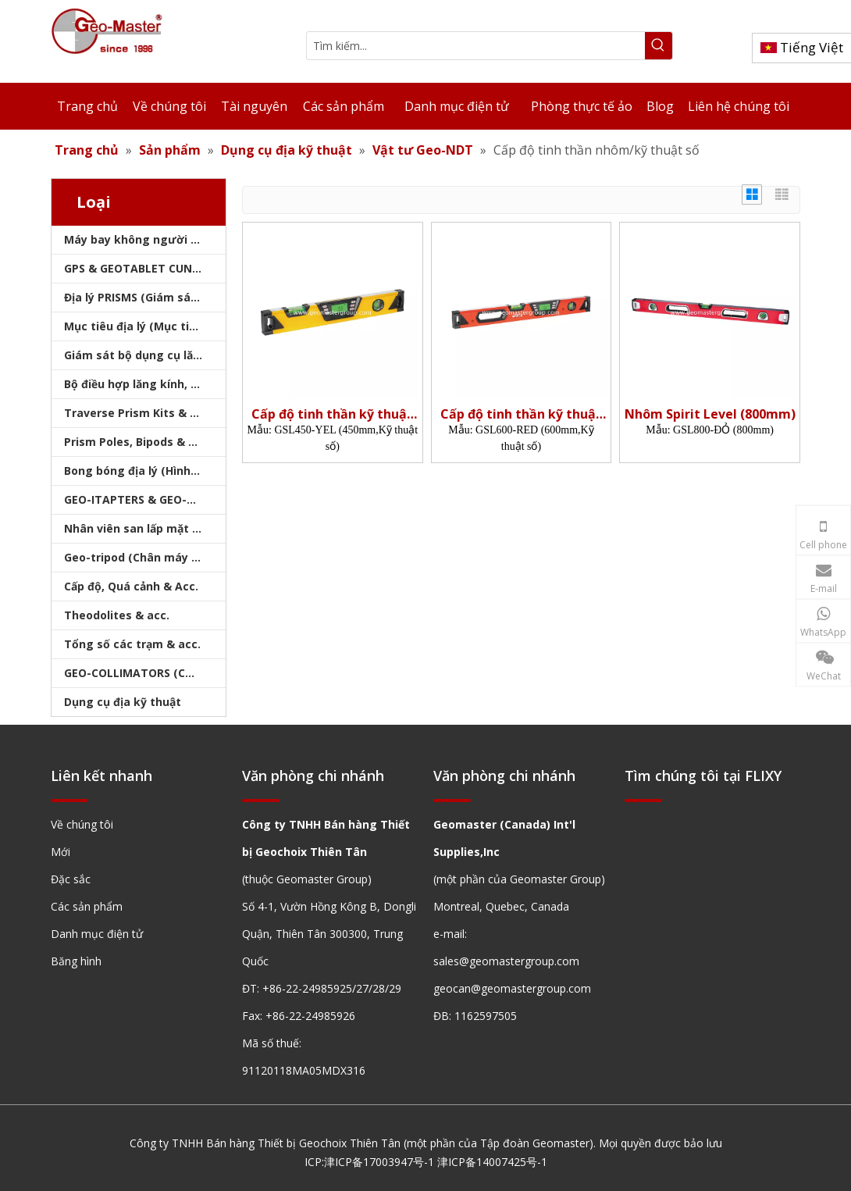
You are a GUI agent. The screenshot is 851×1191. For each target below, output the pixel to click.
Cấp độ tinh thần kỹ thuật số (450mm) (332, 414)
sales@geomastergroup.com (506, 961)
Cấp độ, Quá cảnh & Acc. (131, 586)
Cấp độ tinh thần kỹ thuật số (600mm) (521, 414)
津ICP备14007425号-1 (492, 1161)
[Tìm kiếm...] (476, 45)
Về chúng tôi (82, 824)
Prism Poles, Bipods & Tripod (144, 441)
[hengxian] (69, 799)
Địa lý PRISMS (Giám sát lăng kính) (145, 297)
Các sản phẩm (87, 906)
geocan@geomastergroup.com (512, 988)
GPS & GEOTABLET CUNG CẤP (144, 268)
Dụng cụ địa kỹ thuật (122, 701)
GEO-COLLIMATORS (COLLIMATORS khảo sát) (145, 672)
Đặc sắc (71, 879)
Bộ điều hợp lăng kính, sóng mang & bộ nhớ (145, 383)
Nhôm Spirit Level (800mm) (710, 414)
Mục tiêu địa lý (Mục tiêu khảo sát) (145, 326)
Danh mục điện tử (97, 933)
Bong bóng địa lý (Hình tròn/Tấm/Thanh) (145, 470)
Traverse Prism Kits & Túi (136, 412)
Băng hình (76, 961)
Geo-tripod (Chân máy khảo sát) (145, 557)
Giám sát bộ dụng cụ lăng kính (145, 355)
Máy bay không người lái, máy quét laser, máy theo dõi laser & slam (145, 239)
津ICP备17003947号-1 (379, 1161)
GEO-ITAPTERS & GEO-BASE (139, 499)
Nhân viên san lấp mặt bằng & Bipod (145, 528)
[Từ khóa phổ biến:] (658, 45)
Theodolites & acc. (116, 615)
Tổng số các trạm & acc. (132, 644)
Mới (60, 851)
